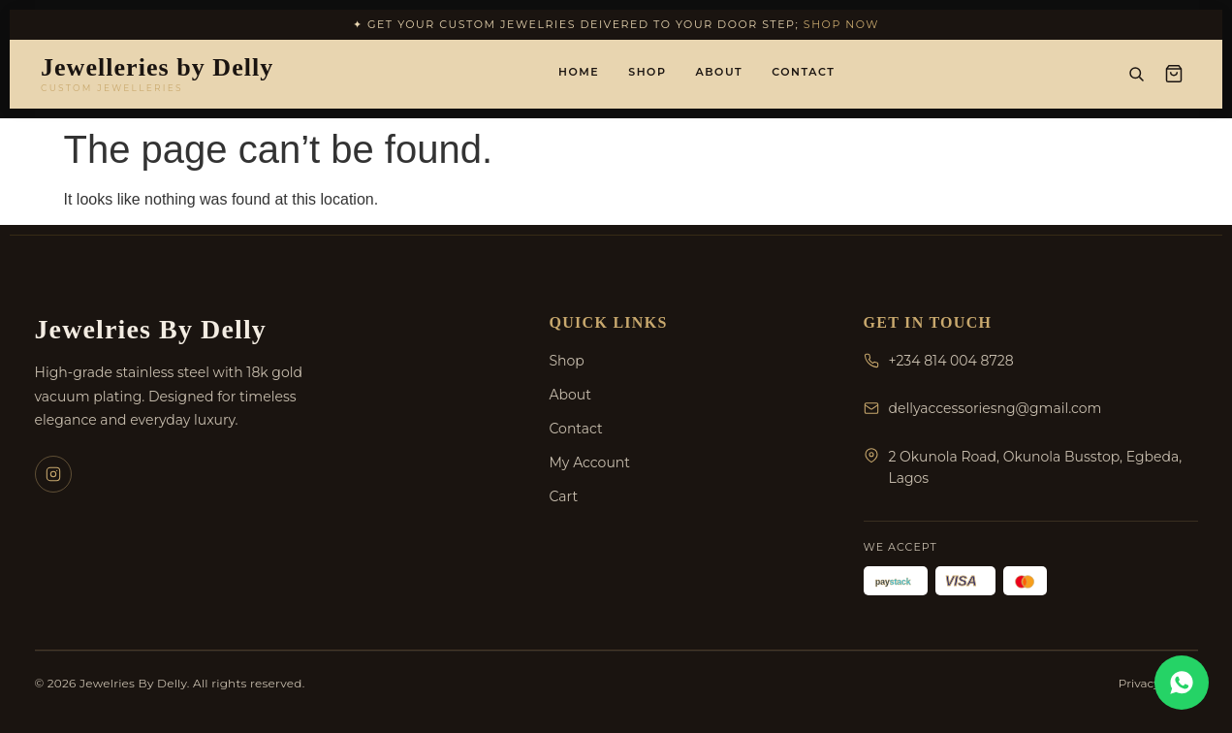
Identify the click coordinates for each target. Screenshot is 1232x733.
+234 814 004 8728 (951, 360)
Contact (803, 72)
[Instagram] (53, 474)
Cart (564, 496)
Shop (647, 72)
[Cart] (1173, 73)
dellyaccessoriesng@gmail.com (995, 408)
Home (578, 72)
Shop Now (841, 24)
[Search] (1136, 73)
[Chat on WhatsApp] (1181, 682)
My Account (590, 462)
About (718, 72)
